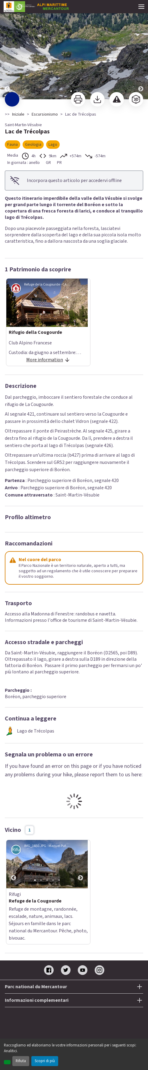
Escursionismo (45, 114)
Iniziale (18, 114)
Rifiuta (21, 1061)
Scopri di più (45, 1061)
